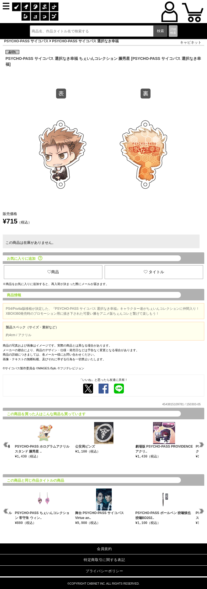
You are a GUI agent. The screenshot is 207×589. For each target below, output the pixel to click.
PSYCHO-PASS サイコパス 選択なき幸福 (85, 41)
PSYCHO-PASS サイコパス (26, 41)
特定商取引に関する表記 (104, 560)
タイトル (154, 272)
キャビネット (190, 42)
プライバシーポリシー (104, 571)
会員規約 (104, 549)
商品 (53, 272)
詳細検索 (173, 30)
